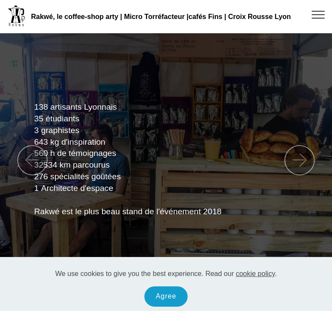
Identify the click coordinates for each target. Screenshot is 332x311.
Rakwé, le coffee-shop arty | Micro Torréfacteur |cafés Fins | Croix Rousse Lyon (161, 16)
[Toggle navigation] (318, 14)
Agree (166, 298)
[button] (32, 160)
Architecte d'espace (78, 188)
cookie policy (255, 275)
